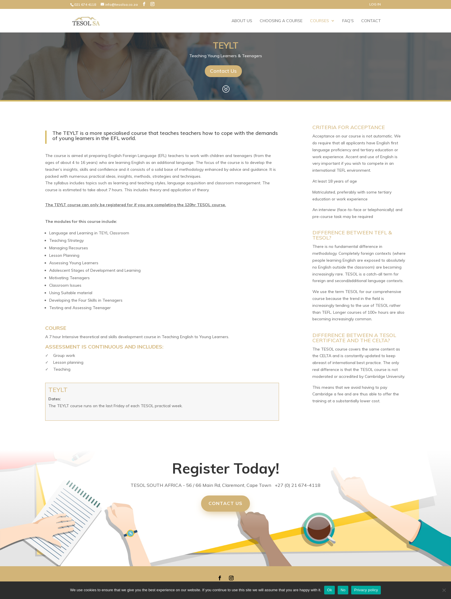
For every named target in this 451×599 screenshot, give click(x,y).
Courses (319, 21)
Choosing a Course (281, 21)
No (343, 590)
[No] (444, 590)
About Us (242, 21)
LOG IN (375, 4)
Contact (371, 21)
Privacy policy (366, 590)
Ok (329, 590)
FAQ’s (348, 21)
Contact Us (223, 71)
